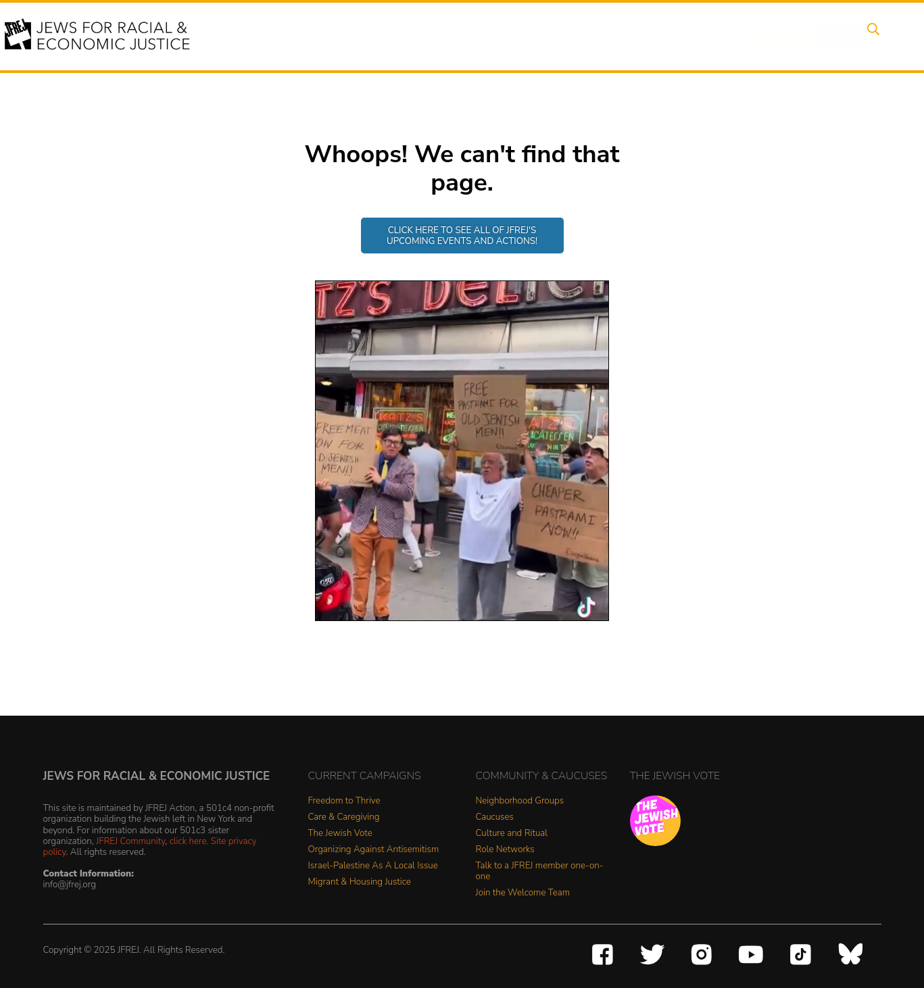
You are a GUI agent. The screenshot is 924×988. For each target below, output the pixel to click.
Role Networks (505, 850)
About (384, 35)
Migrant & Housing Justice (359, 882)
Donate (767, 35)
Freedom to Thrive (344, 801)
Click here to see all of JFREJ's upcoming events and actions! (462, 235)
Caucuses (495, 817)
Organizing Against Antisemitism (373, 850)
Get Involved (697, 35)
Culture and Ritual (512, 833)
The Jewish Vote (340, 833)
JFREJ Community (130, 841)
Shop (819, 35)
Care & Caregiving (344, 817)
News (631, 35)
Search (870, 35)
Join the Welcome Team (523, 893)
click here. (189, 841)
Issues (491, 35)
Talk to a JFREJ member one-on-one (540, 871)
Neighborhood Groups (520, 801)
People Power (561, 35)
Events (437, 35)
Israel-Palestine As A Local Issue (373, 866)
